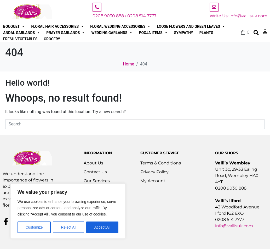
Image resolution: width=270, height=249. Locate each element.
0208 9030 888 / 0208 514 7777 (124, 15)
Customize (34, 227)
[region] (67, 211)
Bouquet (14, 26)
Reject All (68, 227)
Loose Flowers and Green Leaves (191, 26)
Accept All (102, 227)
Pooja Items (153, 32)
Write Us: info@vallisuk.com (238, 15)
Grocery (52, 39)
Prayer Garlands (65, 32)
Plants (206, 33)
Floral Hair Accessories (57, 26)
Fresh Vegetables (20, 39)
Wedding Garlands (112, 32)
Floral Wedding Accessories (120, 26)
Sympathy (183, 33)
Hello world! (27, 83)
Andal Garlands (21, 32)
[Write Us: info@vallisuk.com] (214, 7)
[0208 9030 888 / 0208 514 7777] (97, 7)
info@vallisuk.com (234, 225)
